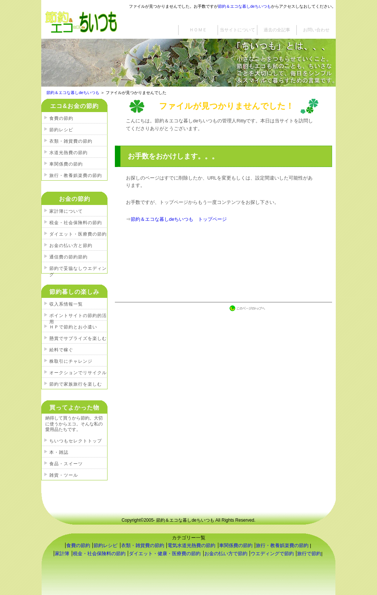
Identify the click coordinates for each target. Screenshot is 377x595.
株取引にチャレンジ (70, 361)
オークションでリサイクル (78, 372)
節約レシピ (61, 129)
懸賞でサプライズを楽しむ (78, 338)
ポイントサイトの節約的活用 (78, 316)
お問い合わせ (316, 29)
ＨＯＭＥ (198, 29)
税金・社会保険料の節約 (75, 222)
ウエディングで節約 (272, 553)
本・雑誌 (58, 452)
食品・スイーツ (66, 463)
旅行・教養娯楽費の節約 (75, 175)
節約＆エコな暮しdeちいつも (244, 6)
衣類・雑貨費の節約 (70, 141)
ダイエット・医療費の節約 (78, 234)
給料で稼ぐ (61, 349)
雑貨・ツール (63, 475)
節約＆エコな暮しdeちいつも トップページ (179, 219)
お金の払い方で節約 (225, 553)
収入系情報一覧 (66, 304)
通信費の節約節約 (68, 257)
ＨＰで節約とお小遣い (73, 327)
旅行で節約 (309, 553)
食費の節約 (61, 118)
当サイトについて (237, 29)
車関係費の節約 (66, 164)
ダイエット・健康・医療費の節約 (165, 553)
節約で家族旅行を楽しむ (75, 384)
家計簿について (66, 211)
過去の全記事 (277, 29)
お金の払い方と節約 (70, 245)
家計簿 (62, 553)
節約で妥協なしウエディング (78, 269)
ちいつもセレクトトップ (75, 440)
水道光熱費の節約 (68, 152)
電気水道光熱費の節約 (191, 545)
